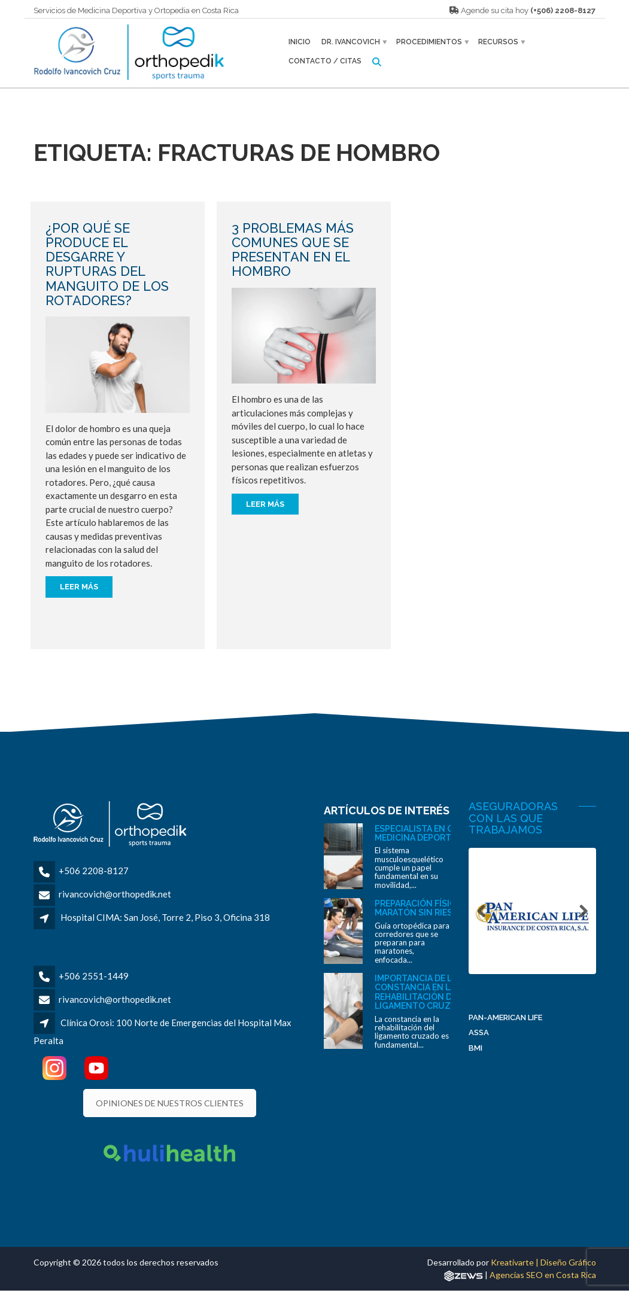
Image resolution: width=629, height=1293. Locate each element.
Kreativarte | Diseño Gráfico (543, 1262)
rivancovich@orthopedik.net (115, 894)
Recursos (498, 42)
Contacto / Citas (324, 61)
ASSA (479, 1033)
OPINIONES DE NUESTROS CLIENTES (170, 1103)
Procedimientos (429, 42)
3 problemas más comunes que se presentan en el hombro (293, 249)
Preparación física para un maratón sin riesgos (437, 908)
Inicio (299, 42)
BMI (475, 1049)
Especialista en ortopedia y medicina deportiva (438, 833)
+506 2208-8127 (94, 870)
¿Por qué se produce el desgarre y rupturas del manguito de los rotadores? (107, 264)
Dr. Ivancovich (350, 42)
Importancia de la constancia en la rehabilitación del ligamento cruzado (422, 992)
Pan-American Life (505, 1018)
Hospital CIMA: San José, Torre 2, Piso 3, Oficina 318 (165, 917)
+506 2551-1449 (94, 975)
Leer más (79, 586)
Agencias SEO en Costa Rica (543, 1275)
